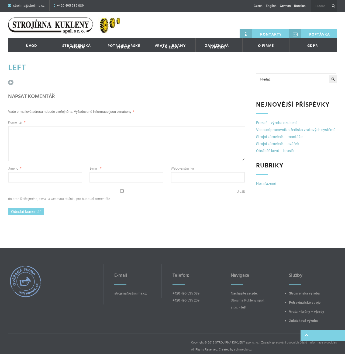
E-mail (95, 164)
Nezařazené (266, 179)
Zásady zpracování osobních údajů (284, 338)
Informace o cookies (323, 338)
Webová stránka (182, 164)
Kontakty (261, 29)
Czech (258, 6)
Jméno (14, 164)
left (17, 64)
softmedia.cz (242, 345)
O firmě (266, 41)
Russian (300, 6)
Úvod (31, 41)
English (271, 6)
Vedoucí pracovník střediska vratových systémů (296, 126)
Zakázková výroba (217, 42)
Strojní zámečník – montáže (279, 133)
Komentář (16, 118)
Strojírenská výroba (76, 42)
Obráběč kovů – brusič (275, 147)
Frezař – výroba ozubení (276, 119)
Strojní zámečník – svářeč (277, 140)
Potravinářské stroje (124, 42)
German (285, 6)
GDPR (312, 41)
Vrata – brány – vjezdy (170, 42)
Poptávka (309, 29)
